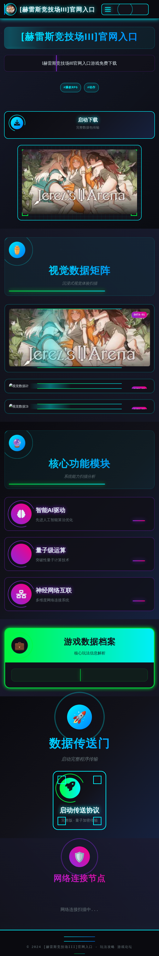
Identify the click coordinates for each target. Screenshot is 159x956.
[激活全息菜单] (125, 9)
